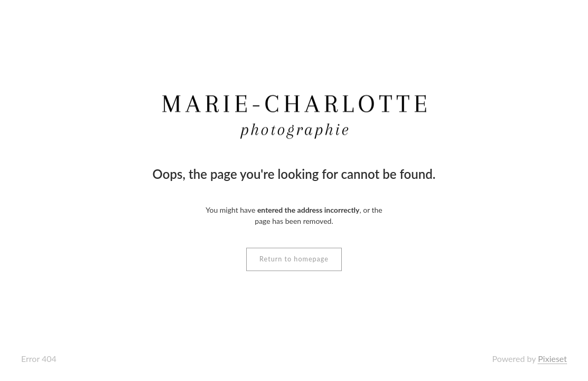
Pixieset (552, 358)
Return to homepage (294, 259)
